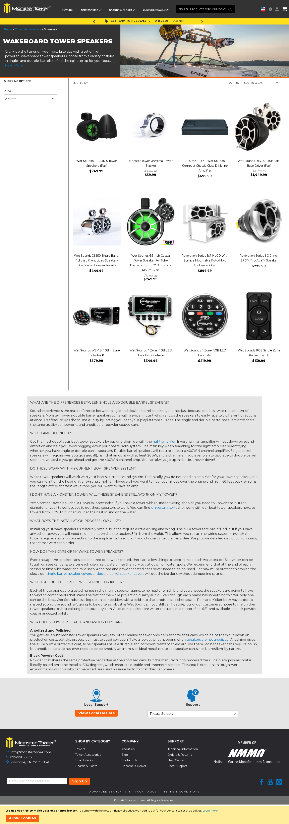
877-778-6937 (21, 757)
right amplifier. (164, 441)
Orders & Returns (180, 755)
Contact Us (129, 760)
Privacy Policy (143, 791)
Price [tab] (8, 90)
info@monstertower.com (31, 752)
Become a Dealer (133, 766)
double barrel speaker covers (120, 574)
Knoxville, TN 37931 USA (30, 762)
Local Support (177, 766)
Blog (124, 755)
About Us (127, 749)
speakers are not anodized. (207, 639)
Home (8, 29)
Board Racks (84, 760)
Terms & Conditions (181, 791)
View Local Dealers (96, 713)
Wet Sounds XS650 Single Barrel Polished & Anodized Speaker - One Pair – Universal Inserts (96, 260)
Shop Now (178, 20)
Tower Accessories (28, 29)
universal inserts (164, 508)
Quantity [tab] (10, 98)
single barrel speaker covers (69, 574)
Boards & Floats (86, 766)
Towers (80, 749)
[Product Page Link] (97, 127)
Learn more (210, 810)
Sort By (234, 82)
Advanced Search (105, 791)
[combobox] (205, 9)
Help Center (176, 760)
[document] (145, 815)
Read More (14, 65)
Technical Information (183, 749)
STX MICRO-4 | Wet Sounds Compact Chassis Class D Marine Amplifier (205, 165)
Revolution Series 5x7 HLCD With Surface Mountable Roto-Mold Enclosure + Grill (204, 260)
